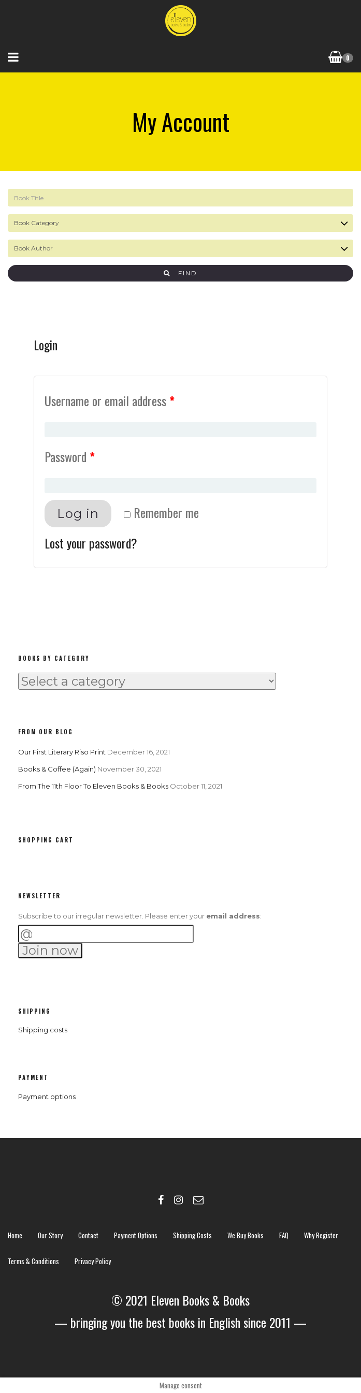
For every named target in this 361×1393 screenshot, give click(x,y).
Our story (50, 1235)
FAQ (283, 1235)
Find (180, 273)
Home (15, 1235)
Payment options (47, 1096)
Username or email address (110, 400)
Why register (321, 1235)
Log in (78, 513)
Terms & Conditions (33, 1261)
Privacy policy (93, 1261)
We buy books (245, 1235)
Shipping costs (42, 1030)
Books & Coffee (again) (57, 769)
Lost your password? (91, 543)
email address (233, 916)
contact (88, 1235)
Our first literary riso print (62, 752)
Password (70, 456)
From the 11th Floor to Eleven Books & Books (93, 786)
